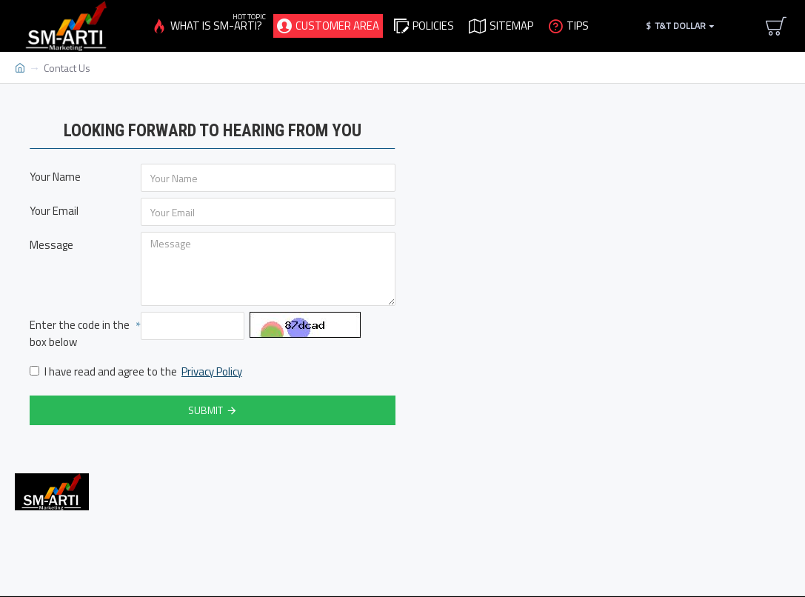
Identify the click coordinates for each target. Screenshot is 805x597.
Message (51, 244)
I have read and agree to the (137, 372)
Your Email (54, 210)
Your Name (55, 176)
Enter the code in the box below (80, 333)
